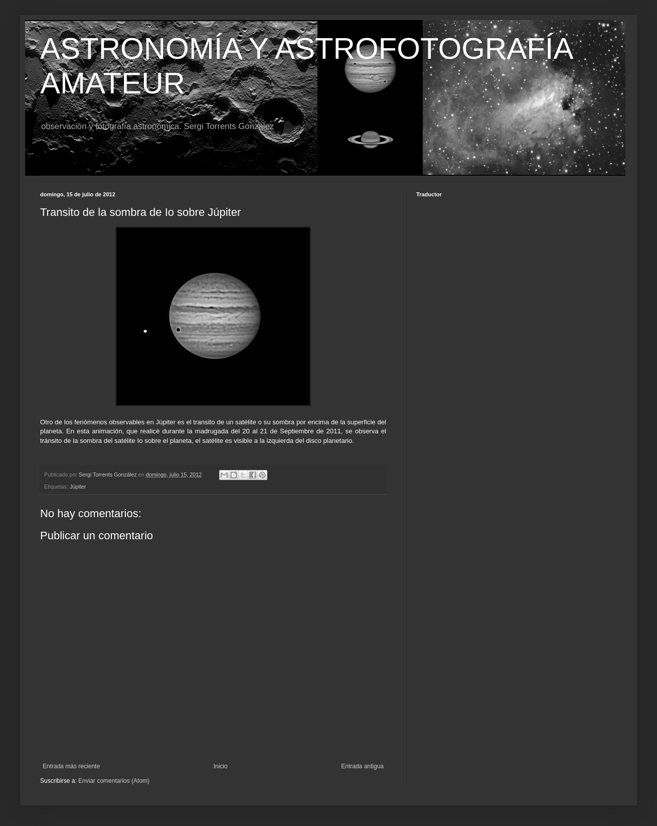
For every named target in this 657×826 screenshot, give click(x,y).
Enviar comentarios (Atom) (113, 780)
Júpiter (78, 487)
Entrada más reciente (71, 766)
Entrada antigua (362, 766)
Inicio (221, 766)
